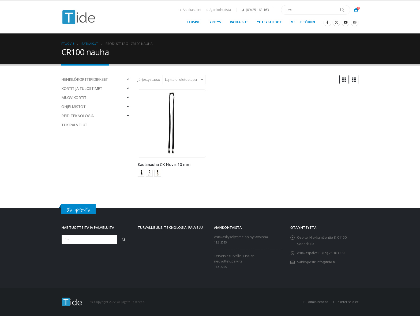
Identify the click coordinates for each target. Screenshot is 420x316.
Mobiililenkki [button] (149, 173)
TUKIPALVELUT (74, 124)
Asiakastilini (190, 9)
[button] (343, 79)
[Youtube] (345, 22)
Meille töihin (303, 22)
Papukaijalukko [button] (157, 173)
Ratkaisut (239, 22)
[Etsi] (342, 9)
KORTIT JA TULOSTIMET (81, 88)
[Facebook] (327, 22)
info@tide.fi (326, 262)
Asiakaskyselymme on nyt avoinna (241, 237)
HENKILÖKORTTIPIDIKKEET (84, 79)
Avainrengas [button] (141, 173)
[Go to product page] (172, 123)
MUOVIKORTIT (73, 97)
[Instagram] (354, 22)
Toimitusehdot (317, 302)
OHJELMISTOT (73, 106)
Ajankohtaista (219, 9)
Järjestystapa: (149, 79)
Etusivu (194, 22)
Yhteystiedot (269, 22)
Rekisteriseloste (347, 302)
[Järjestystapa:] (184, 79)
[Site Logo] (79, 17)
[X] (336, 22)
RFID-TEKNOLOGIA (77, 115)
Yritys (215, 22)
